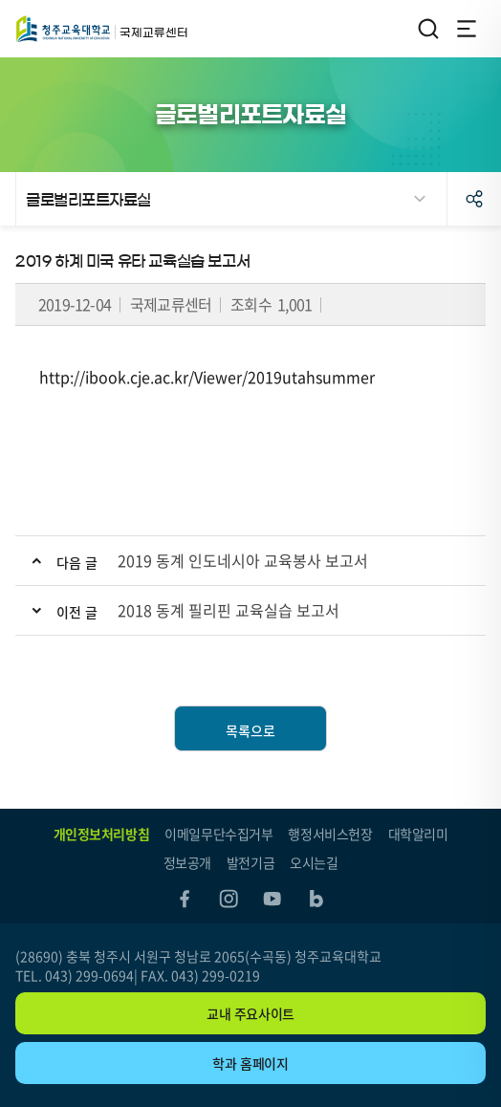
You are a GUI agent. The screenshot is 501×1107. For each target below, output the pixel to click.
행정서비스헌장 (330, 833)
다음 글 (77, 562)
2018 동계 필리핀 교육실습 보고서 (228, 609)
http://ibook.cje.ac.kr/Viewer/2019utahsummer (207, 376)
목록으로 (250, 730)
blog (316, 898)
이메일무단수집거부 (218, 833)
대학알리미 (418, 833)
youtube (272, 898)
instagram (228, 898)
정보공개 (187, 862)
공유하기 (474, 199)
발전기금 (250, 862)
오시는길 (314, 862)
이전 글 (77, 611)
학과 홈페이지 (250, 1063)
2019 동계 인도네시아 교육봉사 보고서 (243, 560)
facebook (184, 898)
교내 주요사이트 (250, 1013)
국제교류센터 (63, 28)
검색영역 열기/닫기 (428, 29)
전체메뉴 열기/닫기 (466, 29)
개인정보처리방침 (102, 833)
